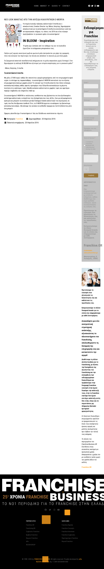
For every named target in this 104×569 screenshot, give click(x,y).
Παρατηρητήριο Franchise (70, 538)
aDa (27, 541)
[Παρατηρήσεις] (91, 158)
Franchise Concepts (68, 528)
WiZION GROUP (30, 545)
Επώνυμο (87, 100)
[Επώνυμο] (91, 104)
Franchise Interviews (68, 532)
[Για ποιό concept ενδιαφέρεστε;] (91, 123)
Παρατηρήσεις (88, 153)
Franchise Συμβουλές (68, 535)
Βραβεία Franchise (32, 535)
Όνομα (86, 91)
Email (86, 82)
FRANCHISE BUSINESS (42, 559)
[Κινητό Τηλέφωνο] (91, 113)
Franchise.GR (30, 525)
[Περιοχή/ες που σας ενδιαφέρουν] (91, 134)
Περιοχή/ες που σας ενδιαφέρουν (90, 129)
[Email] (91, 86)
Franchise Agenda (67, 525)
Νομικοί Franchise (32, 538)
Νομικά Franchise (67, 541)
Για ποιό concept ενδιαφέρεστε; (89, 118)
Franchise (19, 119)
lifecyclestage (88, 165)
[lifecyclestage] (86, 169)
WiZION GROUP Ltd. (43, 562)
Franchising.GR (30, 528)
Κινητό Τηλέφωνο (90, 109)
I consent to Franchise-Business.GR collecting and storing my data (90, 145)
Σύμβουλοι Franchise (32, 532)
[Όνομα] (91, 95)
